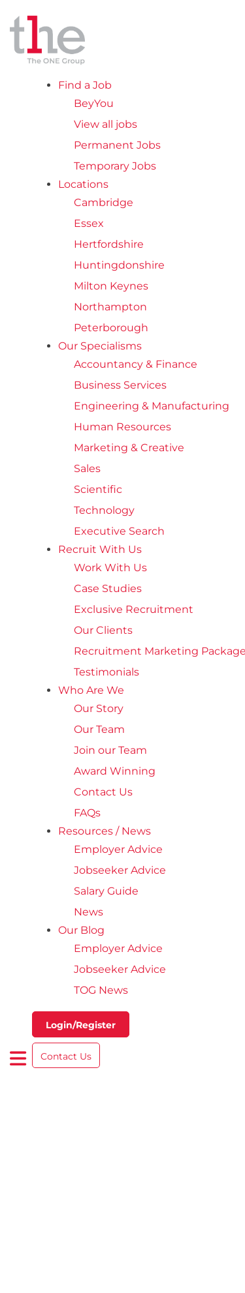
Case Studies (108, 588)
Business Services (120, 385)
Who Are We (91, 690)
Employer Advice (118, 849)
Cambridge (103, 202)
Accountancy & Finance (135, 364)
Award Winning (114, 771)
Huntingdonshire (119, 265)
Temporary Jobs (115, 166)
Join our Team (110, 750)
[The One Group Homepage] (122, 41)
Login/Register (81, 1025)
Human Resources (122, 427)
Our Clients (103, 630)
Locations (83, 184)
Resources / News (104, 831)
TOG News (101, 990)
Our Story (98, 708)
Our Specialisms (100, 346)
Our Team (99, 729)
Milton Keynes (111, 286)
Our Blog (81, 930)
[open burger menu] (18, 1058)
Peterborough (111, 327)
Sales (87, 468)
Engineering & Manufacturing (151, 406)
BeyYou (94, 103)
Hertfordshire (109, 244)
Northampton (110, 307)
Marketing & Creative (129, 447)
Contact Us (103, 792)
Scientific (98, 489)
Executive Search (119, 531)
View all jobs (105, 124)
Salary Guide (106, 891)
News (88, 912)
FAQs (87, 813)
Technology (104, 510)
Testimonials (106, 672)
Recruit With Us (100, 549)
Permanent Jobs (117, 145)
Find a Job (85, 85)
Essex (89, 223)
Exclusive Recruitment (133, 609)
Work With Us (110, 567)
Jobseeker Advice (120, 870)
